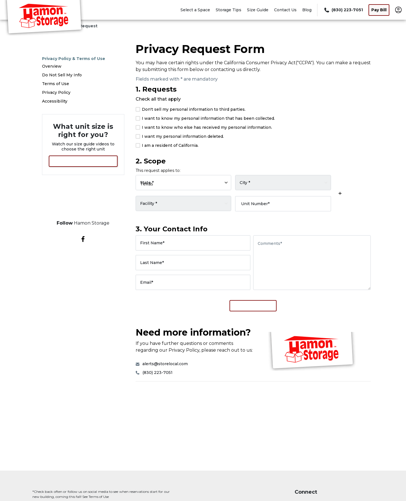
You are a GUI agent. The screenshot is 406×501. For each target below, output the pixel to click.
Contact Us (285, 9)
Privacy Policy (56, 92)
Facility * (148, 203)
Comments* (270, 243)
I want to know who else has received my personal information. (204, 127)
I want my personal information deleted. (180, 136)
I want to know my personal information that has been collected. (205, 118)
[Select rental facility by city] (283, 182)
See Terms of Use (95, 497)
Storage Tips (228, 9)
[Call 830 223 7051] (343, 10)
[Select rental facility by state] (183, 182)
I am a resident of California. (167, 145)
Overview (51, 66)
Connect (306, 492)
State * (147, 182)
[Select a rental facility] (183, 203)
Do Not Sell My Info (62, 74)
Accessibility (54, 101)
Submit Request (253, 305)
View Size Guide (83, 161)
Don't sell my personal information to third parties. (191, 109)
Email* (146, 282)
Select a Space (195, 9)
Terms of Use (55, 83)
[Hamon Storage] (44, 18)
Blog (307, 9)
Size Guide (257, 9)
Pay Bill (379, 9)
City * (245, 182)
